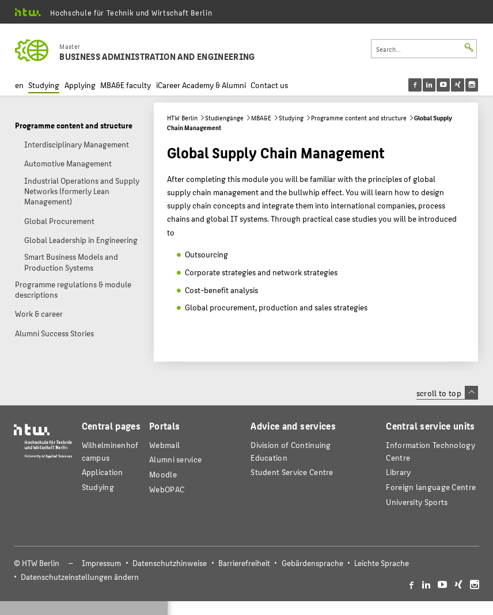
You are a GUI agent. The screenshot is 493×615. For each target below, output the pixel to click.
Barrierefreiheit (244, 563)
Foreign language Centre (431, 487)
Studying (43, 85)
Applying (80, 85)
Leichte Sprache (381, 563)
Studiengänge (224, 118)
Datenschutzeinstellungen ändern (80, 577)
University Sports (417, 502)
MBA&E (261, 118)
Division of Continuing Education (291, 451)
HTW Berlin (182, 118)
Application (102, 472)
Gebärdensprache (312, 563)
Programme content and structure (359, 118)
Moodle (163, 474)
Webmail (164, 445)
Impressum (101, 563)
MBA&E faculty (125, 85)
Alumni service (175, 459)
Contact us (269, 85)
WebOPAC (166, 489)
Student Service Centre (292, 472)
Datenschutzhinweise (169, 563)
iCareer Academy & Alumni (201, 85)
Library (398, 472)
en (19, 85)
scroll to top (447, 392)
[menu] (450, 85)
